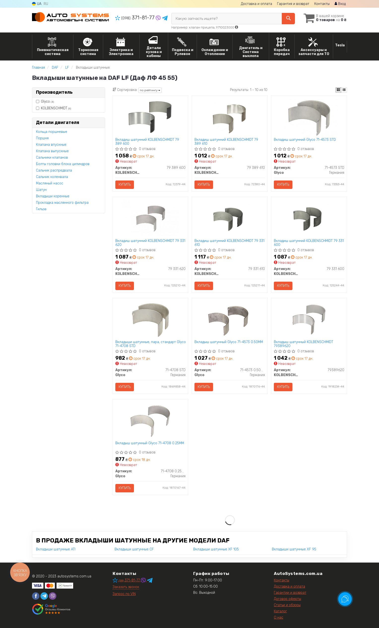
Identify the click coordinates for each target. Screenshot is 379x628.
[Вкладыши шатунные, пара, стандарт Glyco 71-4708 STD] (150, 319)
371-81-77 (135, 18)
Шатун (41, 190)
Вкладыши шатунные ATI (55, 549)
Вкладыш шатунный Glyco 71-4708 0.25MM (149, 443)
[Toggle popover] (345, 599)
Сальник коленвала (52, 177)
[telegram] (44, 596)
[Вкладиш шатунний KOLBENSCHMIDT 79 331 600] (309, 218)
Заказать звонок (126, 587)
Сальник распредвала (54, 170)
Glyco (45, 101)
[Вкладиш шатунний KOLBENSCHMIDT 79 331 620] (150, 218)
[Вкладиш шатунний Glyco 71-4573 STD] (309, 117)
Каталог (280, 611)
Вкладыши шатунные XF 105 (216, 549)
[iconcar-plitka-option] (338, 90)
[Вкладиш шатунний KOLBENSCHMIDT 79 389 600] (150, 117)
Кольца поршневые (51, 132)
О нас (278, 617)
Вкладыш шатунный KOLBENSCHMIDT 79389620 (303, 344)
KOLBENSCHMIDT (53, 108)
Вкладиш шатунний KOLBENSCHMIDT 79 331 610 (229, 243)
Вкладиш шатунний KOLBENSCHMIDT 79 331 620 (150, 243)
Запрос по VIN (124, 594)
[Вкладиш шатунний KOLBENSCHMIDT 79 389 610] (229, 117)
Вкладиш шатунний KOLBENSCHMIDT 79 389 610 (226, 142)
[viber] (52, 596)
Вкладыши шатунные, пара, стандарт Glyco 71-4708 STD (150, 344)
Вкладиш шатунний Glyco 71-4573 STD (305, 140)
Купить (125, 184)
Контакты (322, 4)
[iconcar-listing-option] (344, 90)
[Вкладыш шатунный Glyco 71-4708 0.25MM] (150, 421)
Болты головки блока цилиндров (63, 164)
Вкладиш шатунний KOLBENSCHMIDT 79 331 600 (309, 243)
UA (36, 4)
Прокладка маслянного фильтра (62, 203)
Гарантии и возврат (290, 593)
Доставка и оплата (256, 4)
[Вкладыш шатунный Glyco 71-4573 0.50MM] (230, 319)
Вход (340, 4)
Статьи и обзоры (287, 605)
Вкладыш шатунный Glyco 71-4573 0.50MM (228, 342)
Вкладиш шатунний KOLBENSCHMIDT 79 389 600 (147, 142)
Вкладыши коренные (52, 196)
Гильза (41, 209)
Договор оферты (287, 599)
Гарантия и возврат (293, 4)
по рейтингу (150, 90)
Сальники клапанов (52, 157)
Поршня (42, 138)
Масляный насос (49, 183)
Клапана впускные (51, 145)
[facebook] (35, 596)
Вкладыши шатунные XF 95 (294, 549)
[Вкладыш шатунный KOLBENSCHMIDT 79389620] (309, 319)
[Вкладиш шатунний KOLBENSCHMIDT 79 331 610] (229, 218)
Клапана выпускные (52, 151)
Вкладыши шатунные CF (134, 549)
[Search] (288, 18)
